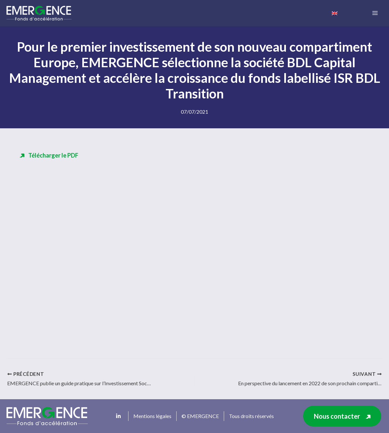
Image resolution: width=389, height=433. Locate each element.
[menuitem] (335, 12)
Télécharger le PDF (53, 155)
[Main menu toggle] (374, 13)
